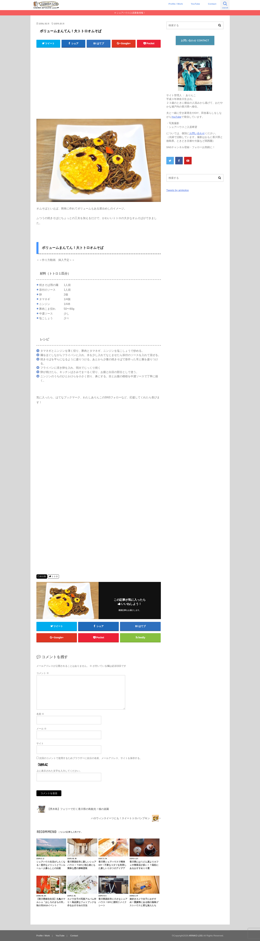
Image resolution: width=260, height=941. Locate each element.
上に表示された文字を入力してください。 (59, 770)
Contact (212, 4)
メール (41, 728)
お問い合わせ (197, 133)
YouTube (195, 4)
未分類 (43, 576)
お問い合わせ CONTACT (195, 40)
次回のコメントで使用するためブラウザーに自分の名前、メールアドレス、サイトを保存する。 (90, 758)
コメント (42, 673)
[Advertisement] (98, 85)
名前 (40, 714)
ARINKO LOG (196, 935)
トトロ (55, 576)
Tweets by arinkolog (177, 190)
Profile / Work (176, 4)
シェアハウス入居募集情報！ (131, 12)
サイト (40, 743)
